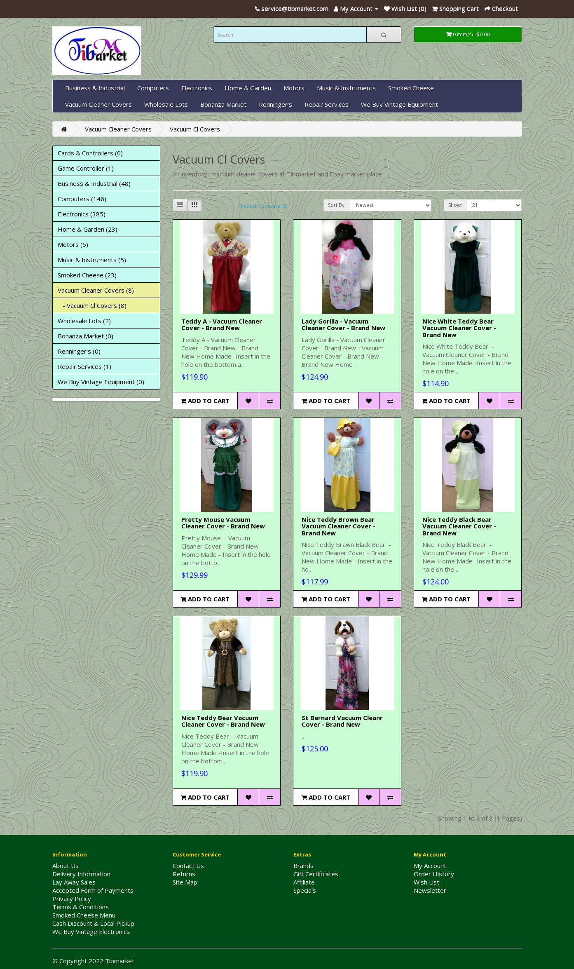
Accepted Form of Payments (93, 890)
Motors (294, 88)
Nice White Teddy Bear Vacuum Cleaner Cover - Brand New (459, 328)
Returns (184, 874)
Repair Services (327, 104)
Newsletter (430, 890)
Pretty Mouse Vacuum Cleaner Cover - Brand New (223, 522)
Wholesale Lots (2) (84, 321)
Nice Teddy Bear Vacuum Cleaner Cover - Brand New (223, 721)
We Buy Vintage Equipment (399, 104)
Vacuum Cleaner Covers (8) (96, 290)
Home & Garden (248, 88)
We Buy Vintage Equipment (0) (101, 382)
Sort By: (337, 205)
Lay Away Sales (74, 882)
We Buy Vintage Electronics (91, 931)
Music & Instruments (346, 88)
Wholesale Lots (166, 104)
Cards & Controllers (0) (90, 153)
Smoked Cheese (411, 88)
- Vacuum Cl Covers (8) (92, 305)
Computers (153, 88)
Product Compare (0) (262, 205)
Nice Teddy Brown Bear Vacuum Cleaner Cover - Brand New (338, 526)
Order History (434, 874)
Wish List (426, 882)
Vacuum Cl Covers (195, 129)
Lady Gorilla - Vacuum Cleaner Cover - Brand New (343, 324)
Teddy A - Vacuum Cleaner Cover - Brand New (221, 324)
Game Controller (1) (86, 168)
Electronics (196, 88)
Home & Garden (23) (87, 229)
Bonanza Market (223, 104)
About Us (65, 865)
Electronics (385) (81, 214)
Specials (304, 890)
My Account (430, 865)
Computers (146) (82, 199)
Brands (303, 865)
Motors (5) (73, 244)
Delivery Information (81, 874)
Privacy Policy (71, 898)
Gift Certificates (315, 874)
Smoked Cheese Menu (83, 915)
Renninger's (275, 104)
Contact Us (188, 865)
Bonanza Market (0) (85, 336)
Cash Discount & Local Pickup (93, 923)
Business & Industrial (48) (94, 183)
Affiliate (304, 882)
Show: (455, 205)
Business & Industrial (95, 88)
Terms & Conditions (80, 907)
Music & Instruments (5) (92, 260)
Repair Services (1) (84, 366)
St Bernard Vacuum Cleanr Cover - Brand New (342, 721)
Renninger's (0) (79, 351)
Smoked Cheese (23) (87, 275)
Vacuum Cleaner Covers (98, 104)
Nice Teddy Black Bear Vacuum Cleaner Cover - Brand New (459, 526)
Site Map (185, 882)
